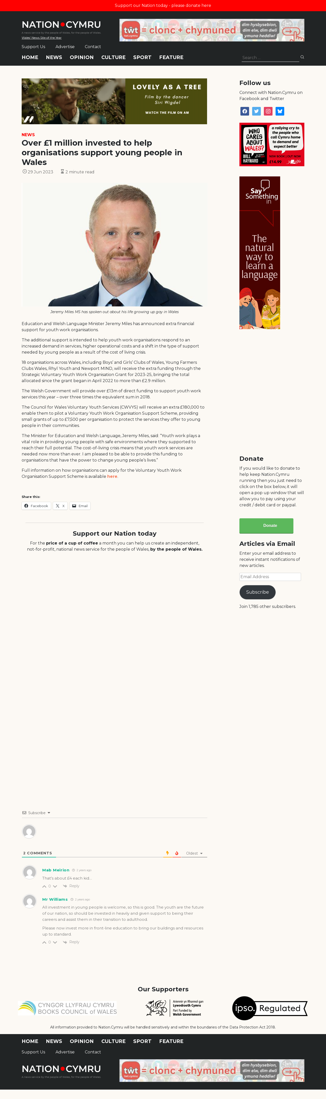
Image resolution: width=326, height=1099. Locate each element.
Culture (113, 57)
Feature (171, 57)
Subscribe (257, 592)
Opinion (82, 57)
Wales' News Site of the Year (42, 37)
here (112, 476)
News (54, 57)
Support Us (33, 46)
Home (30, 57)
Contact (93, 46)
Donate (270, 525)
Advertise (65, 46)
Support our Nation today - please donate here (163, 5)
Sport (142, 57)
